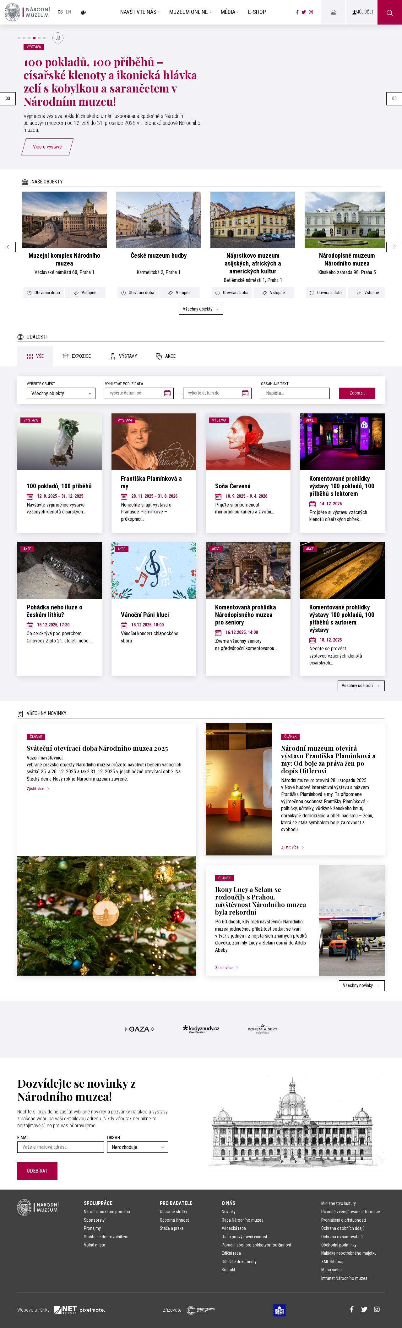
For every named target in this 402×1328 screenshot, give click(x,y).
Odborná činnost (174, 1220)
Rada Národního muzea (242, 1220)
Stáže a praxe (172, 1228)
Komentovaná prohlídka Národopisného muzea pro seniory (245, 614)
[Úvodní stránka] (27, 12)
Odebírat (37, 1171)
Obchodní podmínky (338, 1244)
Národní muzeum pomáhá (107, 1211)
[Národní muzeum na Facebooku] (297, 12)
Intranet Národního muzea (344, 1278)
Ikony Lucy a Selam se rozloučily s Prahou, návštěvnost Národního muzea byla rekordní (260, 900)
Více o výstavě (47, 146)
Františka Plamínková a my (151, 482)
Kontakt (228, 1269)
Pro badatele (176, 1203)
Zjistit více (41, 788)
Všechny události (361, 685)
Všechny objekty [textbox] (47, 393)
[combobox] (61, 393)
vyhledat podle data (124, 383)
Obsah (113, 1137)
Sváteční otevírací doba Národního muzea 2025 (97, 748)
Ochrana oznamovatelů (342, 1236)
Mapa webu (331, 1269)
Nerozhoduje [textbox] (124, 1147)
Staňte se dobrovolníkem (106, 1236)
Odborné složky (173, 1211)
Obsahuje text (275, 383)
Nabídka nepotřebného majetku (349, 1253)
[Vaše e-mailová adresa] (60, 1147)
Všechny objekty (201, 309)
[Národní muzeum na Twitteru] (303, 12)
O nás (228, 1203)
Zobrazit (357, 393)
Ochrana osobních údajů (343, 1228)
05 (394, 98)
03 (8, 98)
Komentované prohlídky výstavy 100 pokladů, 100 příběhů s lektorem (341, 486)
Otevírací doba (43, 292)
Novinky (229, 1211)
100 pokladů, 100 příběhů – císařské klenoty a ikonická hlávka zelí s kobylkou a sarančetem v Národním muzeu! (110, 81)
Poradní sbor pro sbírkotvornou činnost (256, 1244)
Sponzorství (95, 1220)
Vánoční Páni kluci (145, 615)
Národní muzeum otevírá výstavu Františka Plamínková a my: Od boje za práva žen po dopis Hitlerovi (328, 759)
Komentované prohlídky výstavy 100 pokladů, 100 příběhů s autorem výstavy (341, 618)
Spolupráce (98, 1203)
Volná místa (94, 1244)
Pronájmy (92, 1228)
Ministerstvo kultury (338, 1203)
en (68, 12)
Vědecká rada (234, 1228)
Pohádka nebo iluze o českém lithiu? (54, 611)
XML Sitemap (333, 1261)
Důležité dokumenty (239, 1261)
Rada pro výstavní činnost (244, 1236)
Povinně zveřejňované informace (350, 1211)
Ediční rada (231, 1253)
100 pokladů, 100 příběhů (59, 486)
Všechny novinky (362, 985)
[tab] (35, 356)
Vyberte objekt (41, 383)
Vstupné (85, 292)
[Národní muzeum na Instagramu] (311, 12)
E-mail (23, 1137)
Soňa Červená (233, 486)
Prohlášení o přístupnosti (343, 1220)
